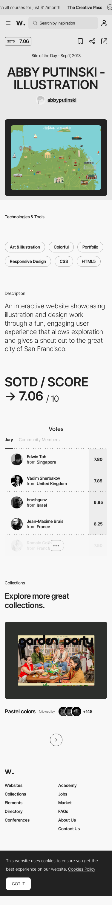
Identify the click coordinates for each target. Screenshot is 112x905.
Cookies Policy (81, 869)
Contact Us (69, 828)
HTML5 (89, 261)
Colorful (61, 246)
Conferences (17, 819)
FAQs (63, 811)
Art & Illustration (25, 246)
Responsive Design (28, 261)
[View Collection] (56, 660)
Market (65, 802)
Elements (13, 802)
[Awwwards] (20, 23)
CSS (64, 261)
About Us (67, 819)
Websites (13, 785)
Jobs (62, 793)
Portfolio (90, 246)
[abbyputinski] (56, 100)
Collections (15, 793)
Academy (67, 785)
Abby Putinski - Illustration (56, 78)
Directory (14, 811)
